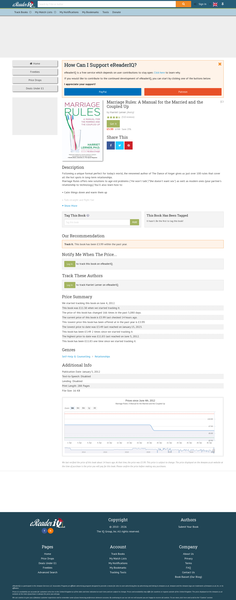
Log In (70, 264)
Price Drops (35, 80)
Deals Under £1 (35, 88)
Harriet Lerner (118, 112)
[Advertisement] (118, 36)
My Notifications (118, 563)
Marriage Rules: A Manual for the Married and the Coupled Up (155, 104)
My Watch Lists (46, 12)
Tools (105, 12)
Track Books (23, 12)
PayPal (103, 91)
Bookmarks (90, 12)
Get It (113, 124)
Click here (159, 72)
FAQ (188, 567)
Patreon (182, 91)
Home (35, 63)
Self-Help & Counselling (76, 356)
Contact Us (188, 572)
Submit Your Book (188, 526)
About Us (188, 554)
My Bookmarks (118, 567)
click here (183, 597)
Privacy (188, 558)
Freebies (35, 71)
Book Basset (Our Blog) (188, 577)
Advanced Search (47, 572)
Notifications (69, 12)
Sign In (200, 4)
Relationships (102, 356)
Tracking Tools (118, 572)
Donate (116, 12)
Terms (188, 563)
